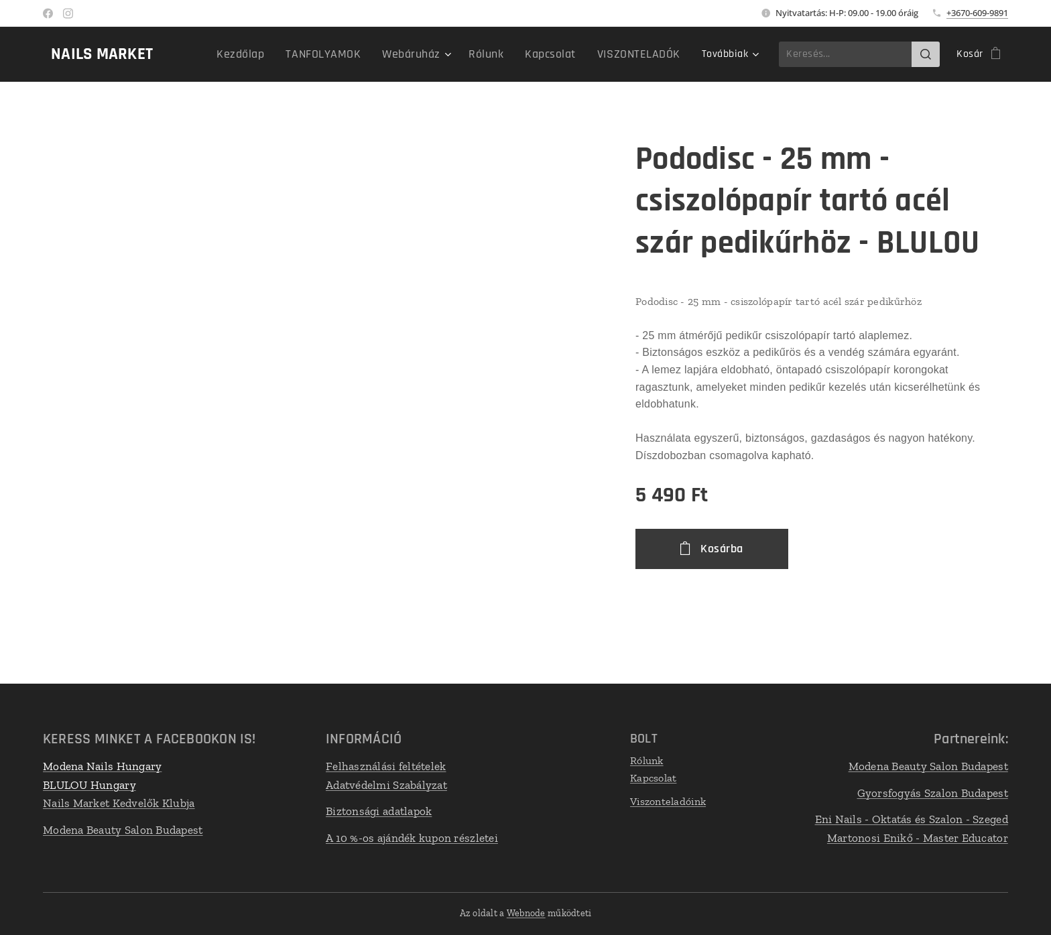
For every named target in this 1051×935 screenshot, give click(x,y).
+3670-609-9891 (977, 13)
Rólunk (647, 760)
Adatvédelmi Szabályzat (386, 785)
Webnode (526, 913)
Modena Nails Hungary (102, 766)
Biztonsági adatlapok (379, 811)
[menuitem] (216, 54)
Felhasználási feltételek (386, 766)
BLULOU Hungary (89, 785)
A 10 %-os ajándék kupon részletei (412, 838)
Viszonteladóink (668, 801)
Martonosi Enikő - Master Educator (917, 838)
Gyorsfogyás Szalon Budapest (932, 793)
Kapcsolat (653, 777)
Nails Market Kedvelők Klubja (119, 803)
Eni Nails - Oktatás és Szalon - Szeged (911, 819)
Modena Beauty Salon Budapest (123, 829)
